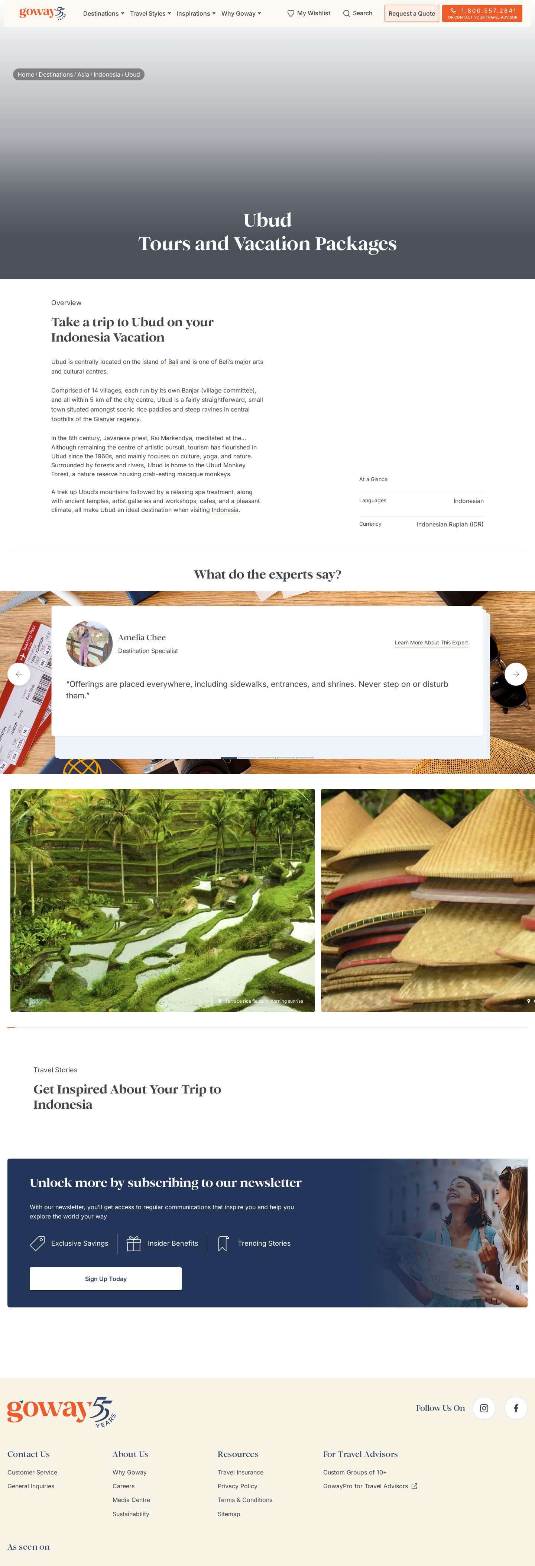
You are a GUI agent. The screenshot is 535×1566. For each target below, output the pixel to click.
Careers (123, 1480)
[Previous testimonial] (18, 671)
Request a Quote (412, 13)
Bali (173, 361)
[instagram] (484, 1402)
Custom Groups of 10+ (355, 1466)
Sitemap (229, 1508)
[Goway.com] (42, 13)
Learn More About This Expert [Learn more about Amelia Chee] (438, 643)
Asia (83, 74)
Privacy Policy (237, 1480)
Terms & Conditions (245, 1494)
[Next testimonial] (516, 671)
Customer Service (32, 1466)
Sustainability (131, 1508)
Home (25, 74)
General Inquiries (30, 1480)
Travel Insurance (240, 1466)
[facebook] (516, 1402)
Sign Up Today (106, 1273)
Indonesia (107, 74)
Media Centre (131, 1494)
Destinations (56, 74)
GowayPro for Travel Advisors (370, 1480)
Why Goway (130, 1466)
